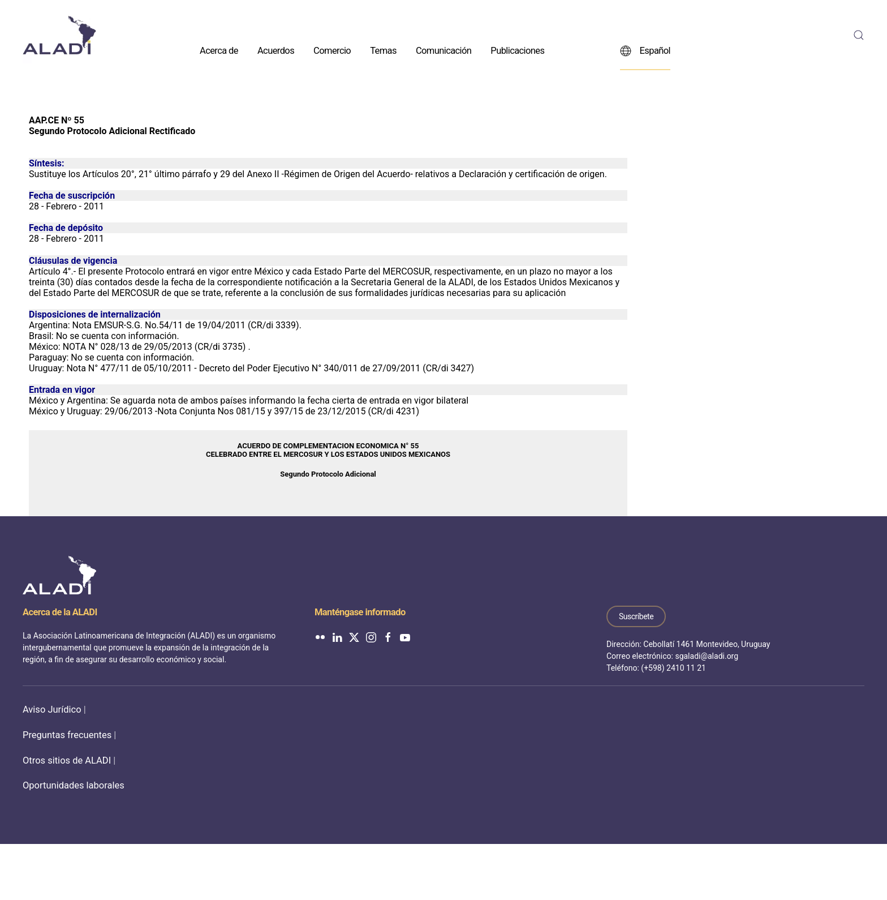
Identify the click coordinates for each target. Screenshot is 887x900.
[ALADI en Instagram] (371, 636)
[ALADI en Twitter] (354, 636)
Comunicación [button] (443, 50)
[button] (858, 35)
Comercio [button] (332, 50)
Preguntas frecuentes (67, 735)
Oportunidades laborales (73, 785)
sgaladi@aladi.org (706, 656)
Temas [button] (383, 50)
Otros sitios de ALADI (67, 760)
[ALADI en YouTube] (405, 636)
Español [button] (645, 50)
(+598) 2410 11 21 (673, 667)
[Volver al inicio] (59, 35)
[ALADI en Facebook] (388, 636)
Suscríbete (636, 616)
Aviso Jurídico (52, 709)
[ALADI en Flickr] (320, 636)
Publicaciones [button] (517, 50)
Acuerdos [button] (275, 50)
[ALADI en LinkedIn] (337, 636)
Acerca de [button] (219, 50)
